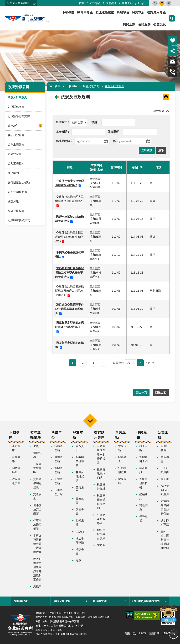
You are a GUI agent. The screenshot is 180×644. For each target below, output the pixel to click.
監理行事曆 (165, 448)
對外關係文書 (16, 106)
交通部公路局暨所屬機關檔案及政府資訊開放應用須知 (69, 291)
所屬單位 (123, 12)
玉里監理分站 (58, 492)
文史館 (101, 545)
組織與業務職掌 (80, 461)
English (142, 3)
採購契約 (13, 173)
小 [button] (155, 3)
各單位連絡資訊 (80, 476)
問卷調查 (111, 3)
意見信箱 (122, 448)
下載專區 (68, 12)
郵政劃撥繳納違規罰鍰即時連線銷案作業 (37, 569)
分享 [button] (172, 51)
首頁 (81, 3)
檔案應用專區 (156, 12)
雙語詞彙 (143, 507)
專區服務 (143, 518)
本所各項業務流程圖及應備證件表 (37, 543)
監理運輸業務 (104, 12)
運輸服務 (37, 455)
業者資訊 (143, 470)
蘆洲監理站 (58, 459)
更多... (79, 560)
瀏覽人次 (130, 633)
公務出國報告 (16, 144)
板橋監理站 (58, 448)
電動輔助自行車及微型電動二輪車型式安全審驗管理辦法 (69, 272)
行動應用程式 (122, 470)
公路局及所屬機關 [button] (18, 3)
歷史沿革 (80, 489)
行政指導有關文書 (19, 116)
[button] (147, 150)
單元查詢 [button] (158, 110)
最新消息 (165, 459)
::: (2, 1)
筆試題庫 (16, 448)
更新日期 (154, 633)
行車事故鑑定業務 (37, 524)
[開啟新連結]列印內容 (166, 97)
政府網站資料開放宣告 (146, 601)
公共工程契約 (16, 163)
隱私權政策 (21, 601)
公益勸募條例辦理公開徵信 (165, 507)
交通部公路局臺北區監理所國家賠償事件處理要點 (69, 237)
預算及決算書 (16, 210)
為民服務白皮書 (143, 483)
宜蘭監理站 (58, 470)
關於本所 (138, 12)
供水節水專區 (165, 522)
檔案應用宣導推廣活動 (101, 501)
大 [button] (168, 3)
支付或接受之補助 (19, 182)
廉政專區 (80, 551)
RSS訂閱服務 (165, 470)
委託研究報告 (16, 135)
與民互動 (129, 24)
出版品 (80, 531)
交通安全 (37, 496)
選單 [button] (90, 420)
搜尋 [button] (172, 18)
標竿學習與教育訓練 (101, 534)
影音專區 (80, 511)
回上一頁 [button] (141, 392)
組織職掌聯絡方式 (19, 220)
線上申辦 (143, 448)
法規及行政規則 (17, 97)
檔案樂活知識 (101, 486)
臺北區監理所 (36, 18)
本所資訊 (80, 448)
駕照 (36, 446)
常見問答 (127, 3)
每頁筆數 (118, 362)
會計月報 (13, 201)
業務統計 (13, 125)
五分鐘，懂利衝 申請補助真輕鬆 (165, 539)
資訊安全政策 (61, 601)
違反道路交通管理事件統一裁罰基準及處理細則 (69, 309)
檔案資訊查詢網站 (101, 473)
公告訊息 (159, 24)
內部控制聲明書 (17, 191)
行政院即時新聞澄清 (165, 490)
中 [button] (162, 3)
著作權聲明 (100, 601)
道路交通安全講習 (37, 509)
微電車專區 (85, 12)
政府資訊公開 (18, 87)
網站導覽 (95, 3)
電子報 (165, 479)
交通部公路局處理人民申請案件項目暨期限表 (69, 199)
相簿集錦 (80, 522)
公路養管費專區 (37, 468)
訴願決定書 (15, 154)
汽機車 (37, 586)
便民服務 (144, 24)
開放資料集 (16, 470)
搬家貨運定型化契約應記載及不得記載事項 (69, 324)
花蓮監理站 (58, 481)
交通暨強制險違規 (37, 483)
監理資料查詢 (143, 459)
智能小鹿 (168, 613)
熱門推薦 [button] (172, 40)
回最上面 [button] (160, 392)
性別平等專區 (80, 540)
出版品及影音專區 (101, 519)
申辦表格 (16, 459)
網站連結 (143, 496)
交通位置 (80, 500)
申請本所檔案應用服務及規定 (101, 454)
